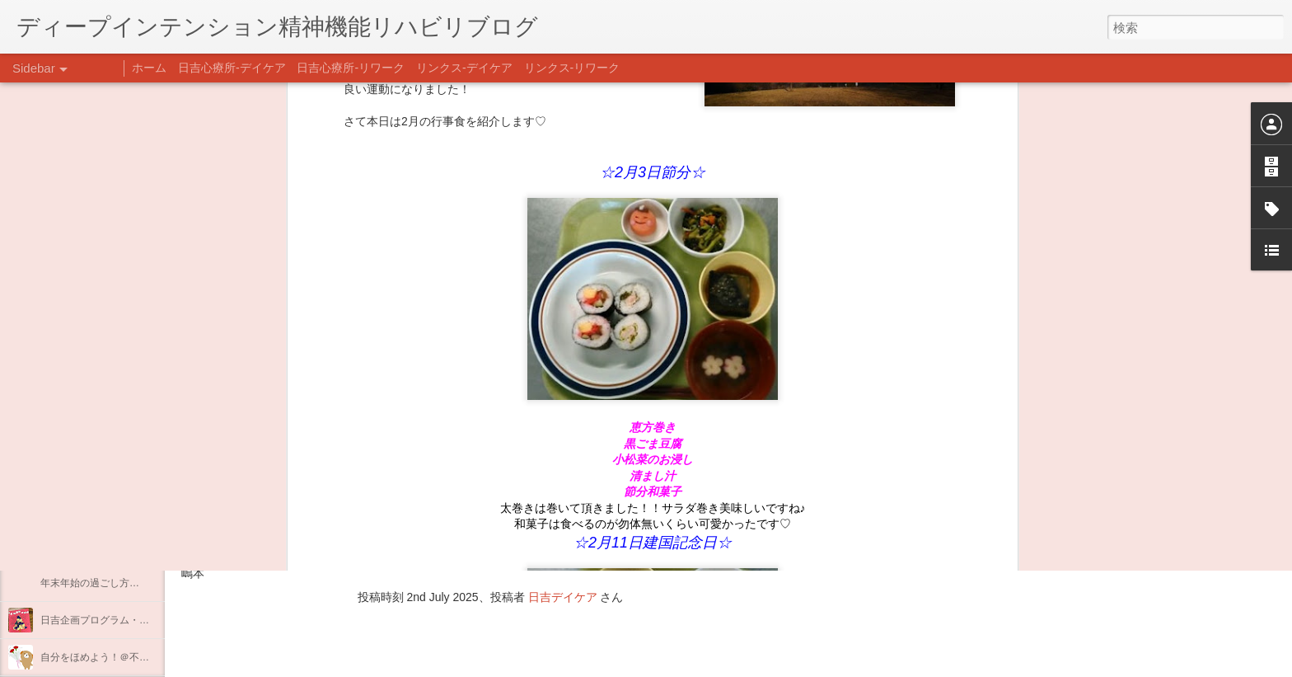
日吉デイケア (562, 597)
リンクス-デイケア (464, 67)
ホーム (149, 67)
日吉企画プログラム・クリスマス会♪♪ (124, 620)
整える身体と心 (75, 471)
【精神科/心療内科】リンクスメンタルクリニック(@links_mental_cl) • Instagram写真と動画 (476, 460)
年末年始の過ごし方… (89, 583)
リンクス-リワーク (572, 67)
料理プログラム (75, 397)
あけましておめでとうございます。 (119, 546)
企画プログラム (75, 434)
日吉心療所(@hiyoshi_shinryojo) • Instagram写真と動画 (377, 492)
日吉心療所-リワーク (351, 67)
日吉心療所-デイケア (232, 67)
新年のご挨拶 (70, 509)
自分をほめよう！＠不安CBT (104, 657)
